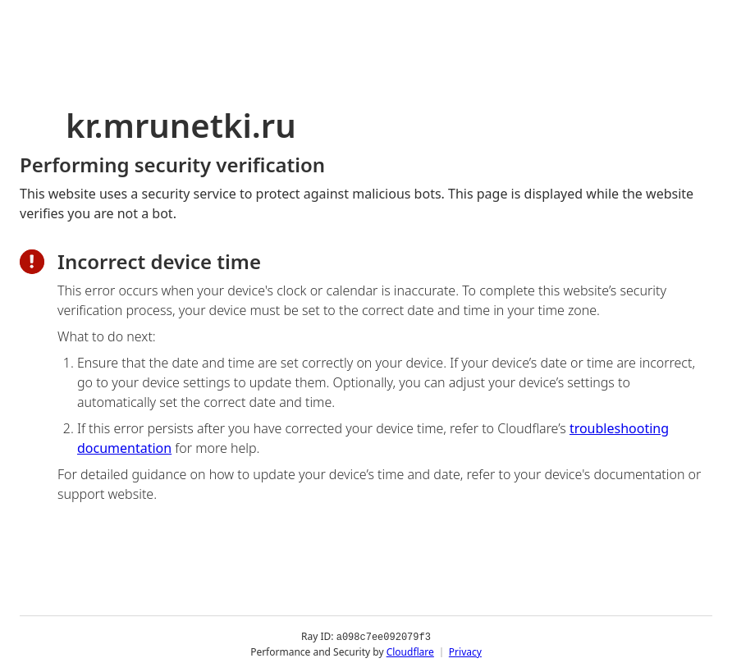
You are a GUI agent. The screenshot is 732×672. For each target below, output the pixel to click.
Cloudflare (410, 651)
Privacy (465, 651)
